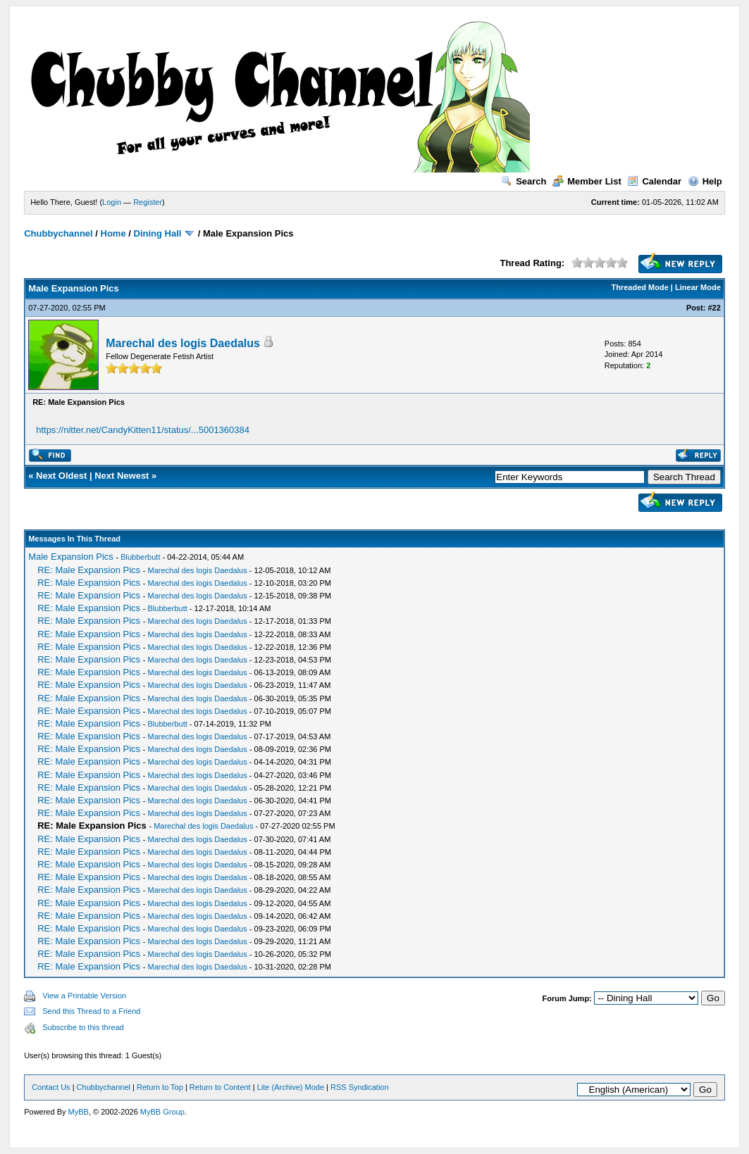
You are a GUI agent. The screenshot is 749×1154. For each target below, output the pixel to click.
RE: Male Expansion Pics (88, 570)
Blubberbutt (140, 557)
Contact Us (51, 1087)
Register (147, 202)
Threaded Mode (640, 287)
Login (111, 202)
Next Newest (121, 475)
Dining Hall (158, 233)
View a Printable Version (84, 995)
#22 (713, 307)
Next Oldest (61, 475)
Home (113, 233)
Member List (586, 181)
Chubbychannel (58, 233)
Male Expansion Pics (70, 556)
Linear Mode (698, 287)
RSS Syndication (359, 1087)
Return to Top (160, 1087)
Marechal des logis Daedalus (183, 343)
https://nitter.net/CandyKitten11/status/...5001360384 (142, 430)
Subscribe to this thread (83, 1027)
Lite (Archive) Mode (290, 1087)
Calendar (654, 181)
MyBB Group (162, 1112)
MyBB (78, 1112)
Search (523, 181)
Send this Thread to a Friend (91, 1011)
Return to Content (220, 1087)
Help (705, 181)
